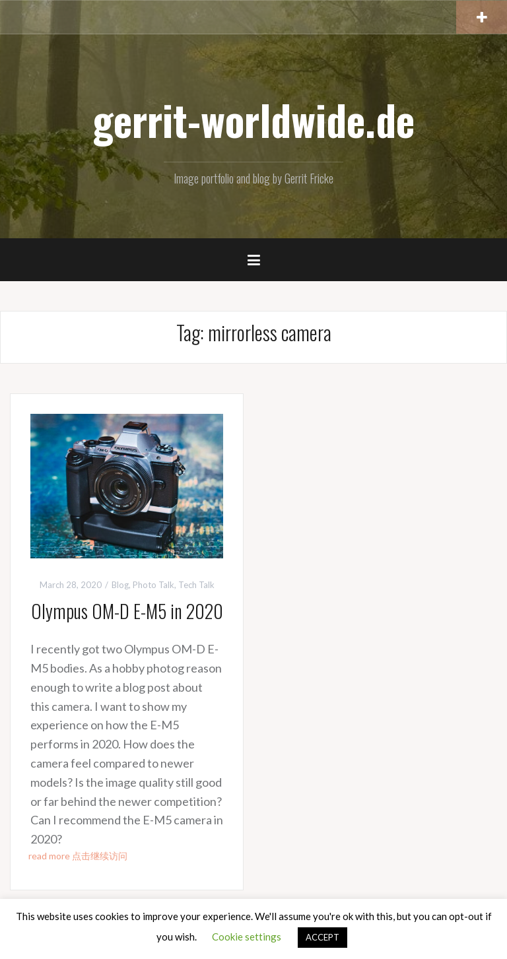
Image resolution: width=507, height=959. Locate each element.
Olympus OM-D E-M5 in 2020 (127, 610)
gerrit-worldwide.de (253, 119)
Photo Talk (153, 584)
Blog (120, 584)
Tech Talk (196, 584)
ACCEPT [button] (322, 937)
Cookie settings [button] (246, 936)
